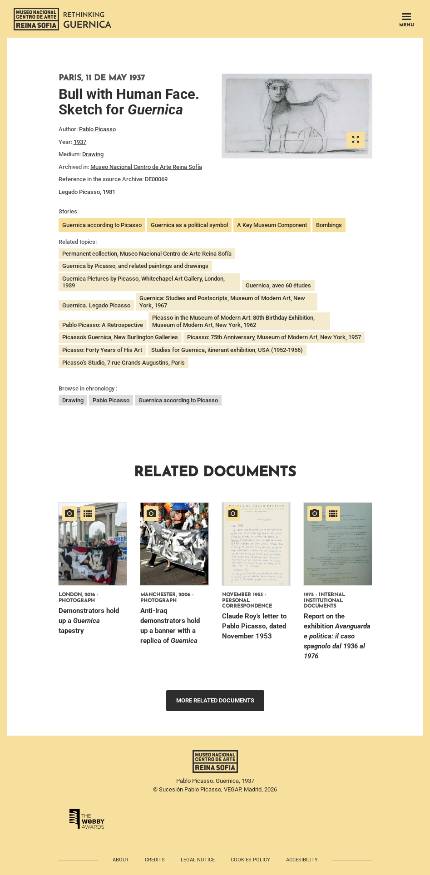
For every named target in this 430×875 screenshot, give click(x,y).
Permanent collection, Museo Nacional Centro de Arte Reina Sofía (147, 253)
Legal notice (198, 860)
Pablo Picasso (97, 129)
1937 (80, 141)
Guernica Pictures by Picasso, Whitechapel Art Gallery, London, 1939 (143, 282)
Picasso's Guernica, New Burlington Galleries (120, 337)
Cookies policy (250, 860)
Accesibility (302, 860)
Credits (155, 860)
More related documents (215, 700)
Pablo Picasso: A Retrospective (102, 324)
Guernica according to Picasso (102, 225)
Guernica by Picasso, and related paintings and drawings (135, 265)
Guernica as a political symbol (189, 225)
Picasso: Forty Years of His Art (102, 349)
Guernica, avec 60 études (278, 285)
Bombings (329, 225)
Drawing (93, 154)
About (121, 860)
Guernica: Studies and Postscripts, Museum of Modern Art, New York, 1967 (222, 302)
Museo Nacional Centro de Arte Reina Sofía (146, 166)
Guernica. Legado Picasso (96, 305)
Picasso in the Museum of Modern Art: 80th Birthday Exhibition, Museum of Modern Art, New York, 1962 (233, 321)
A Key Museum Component (272, 225)
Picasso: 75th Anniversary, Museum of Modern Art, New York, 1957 (274, 337)
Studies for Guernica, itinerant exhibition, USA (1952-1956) (227, 349)
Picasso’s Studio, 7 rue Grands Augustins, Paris (123, 362)
